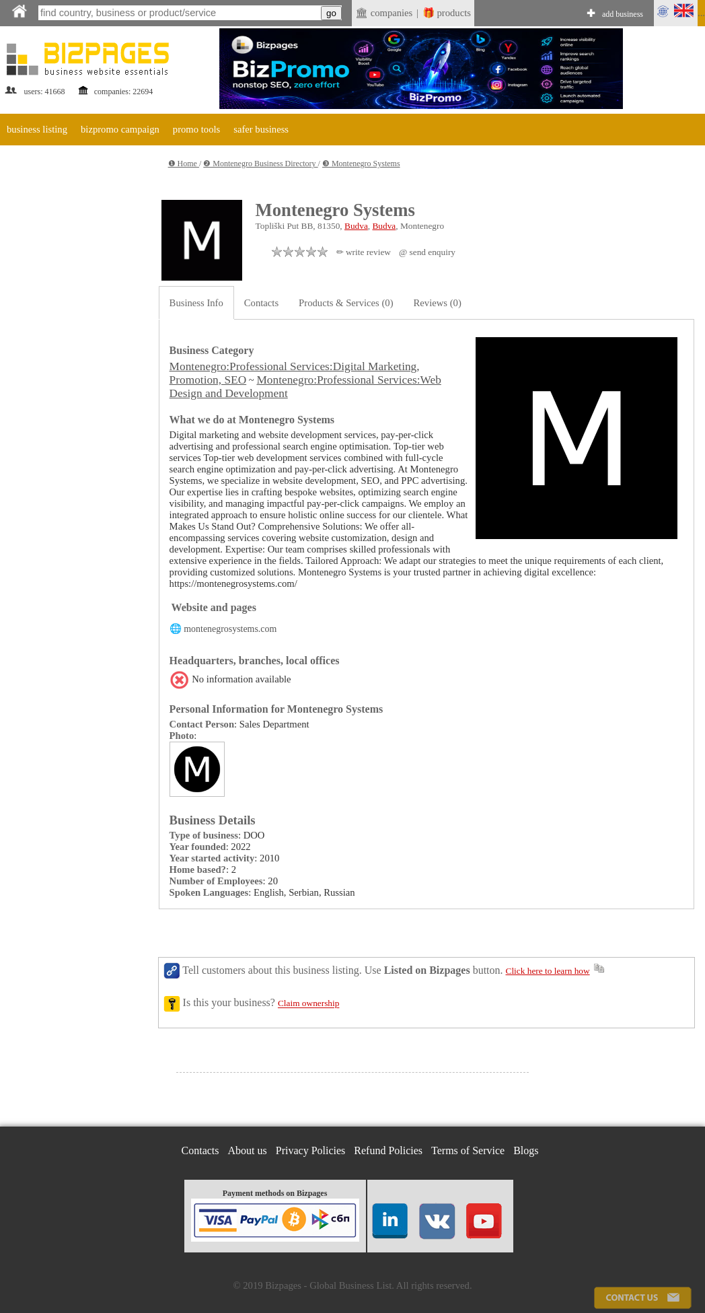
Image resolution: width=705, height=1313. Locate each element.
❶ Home (183, 163)
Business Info (196, 302)
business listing (37, 129)
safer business (261, 129)
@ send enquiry (427, 252)
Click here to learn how (548, 971)
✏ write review (363, 252)
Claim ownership (308, 1004)
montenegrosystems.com (230, 629)
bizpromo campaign (120, 129)
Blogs (525, 1150)
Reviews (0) (437, 302)
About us (247, 1150)
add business (622, 14)
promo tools (196, 129)
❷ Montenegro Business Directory (260, 163)
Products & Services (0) (346, 302)
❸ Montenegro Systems (361, 163)
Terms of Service (468, 1150)
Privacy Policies (311, 1150)
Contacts (261, 302)
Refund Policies (388, 1150)
